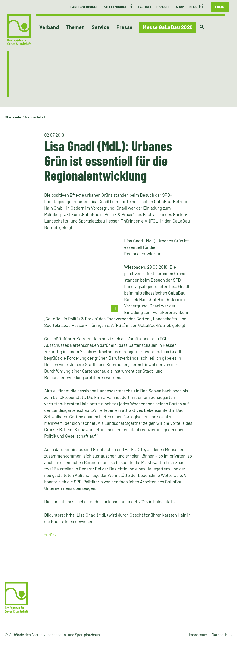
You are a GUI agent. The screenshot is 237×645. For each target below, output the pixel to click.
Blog (193, 7)
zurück (50, 534)
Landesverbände (84, 7)
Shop (180, 7)
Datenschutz (222, 634)
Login (219, 7)
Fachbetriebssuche (154, 7)
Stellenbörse (115, 7)
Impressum (198, 634)
